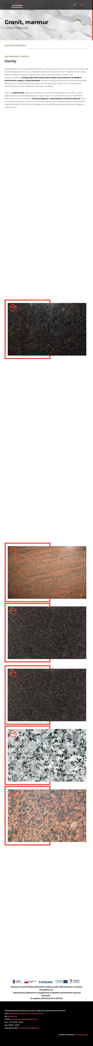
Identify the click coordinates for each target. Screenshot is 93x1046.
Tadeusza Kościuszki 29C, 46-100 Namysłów (26, 1013)
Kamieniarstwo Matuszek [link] (29, 1028)
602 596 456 (12, 1016)
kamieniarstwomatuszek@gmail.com (24, 1019)
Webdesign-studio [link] (81, 1034)
